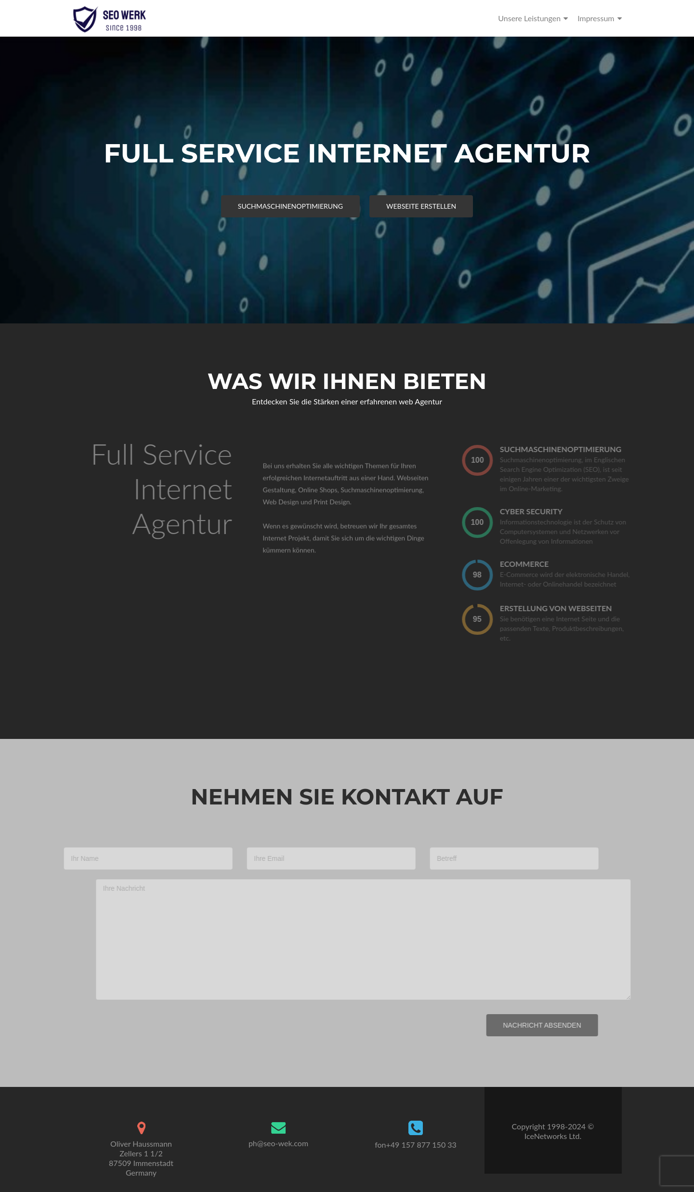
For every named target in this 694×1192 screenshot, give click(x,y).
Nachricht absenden (531, 1025)
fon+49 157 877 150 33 (416, 1144)
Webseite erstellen (421, 206)
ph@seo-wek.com (278, 1143)
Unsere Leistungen (529, 18)
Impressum (595, 18)
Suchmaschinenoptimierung (290, 206)
